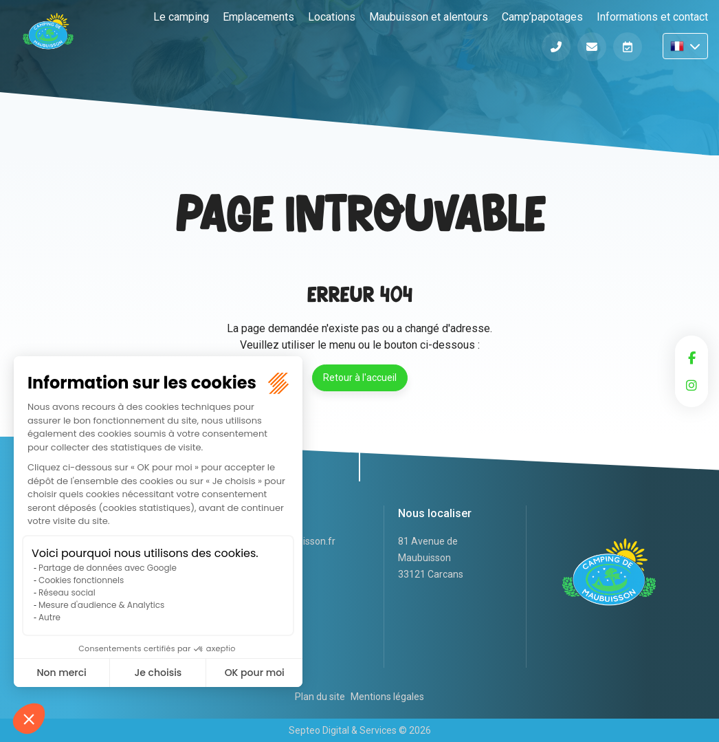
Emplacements (258, 16)
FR (685, 46)
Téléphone (556, 46)
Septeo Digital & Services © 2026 (360, 730)
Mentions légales (387, 696)
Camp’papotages (542, 16)
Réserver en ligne (627, 46)
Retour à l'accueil (360, 377)
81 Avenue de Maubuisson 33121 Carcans (430, 558)
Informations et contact (652, 16)
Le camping (181, 16)
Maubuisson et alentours (428, 16)
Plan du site (320, 696)
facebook (692, 358)
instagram (692, 385)
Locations (331, 16)
